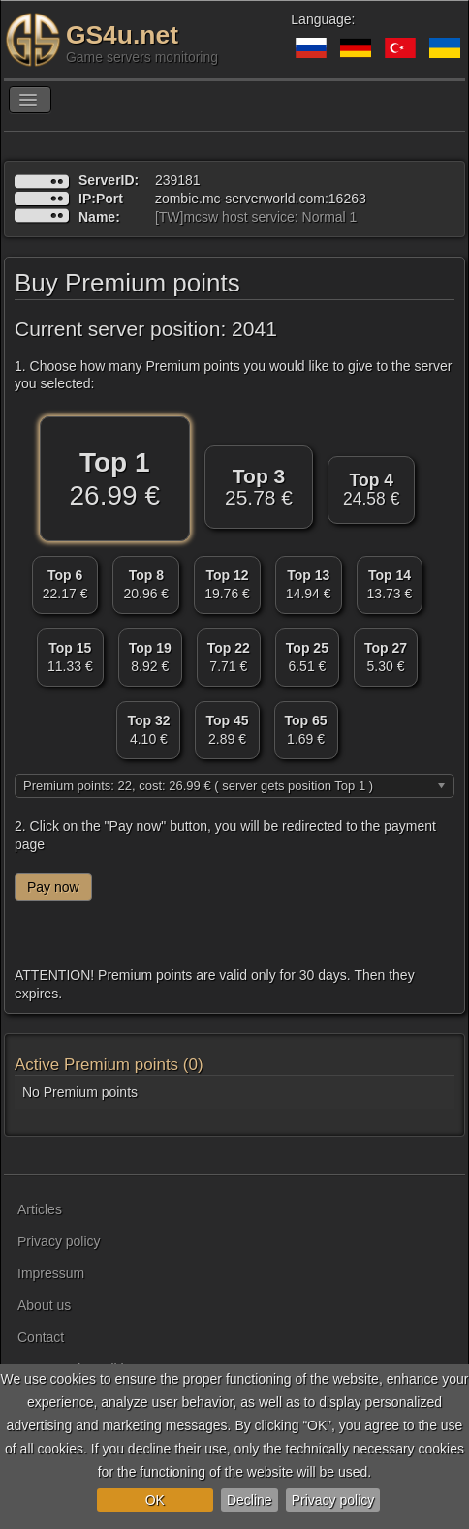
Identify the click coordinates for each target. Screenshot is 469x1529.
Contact (40, 1337)
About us (44, 1305)
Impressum (50, 1273)
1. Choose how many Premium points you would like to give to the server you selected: (233, 374)
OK (155, 1500)
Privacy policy (333, 1500)
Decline (249, 1500)
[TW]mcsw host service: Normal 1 (256, 217)
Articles (39, 1209)
